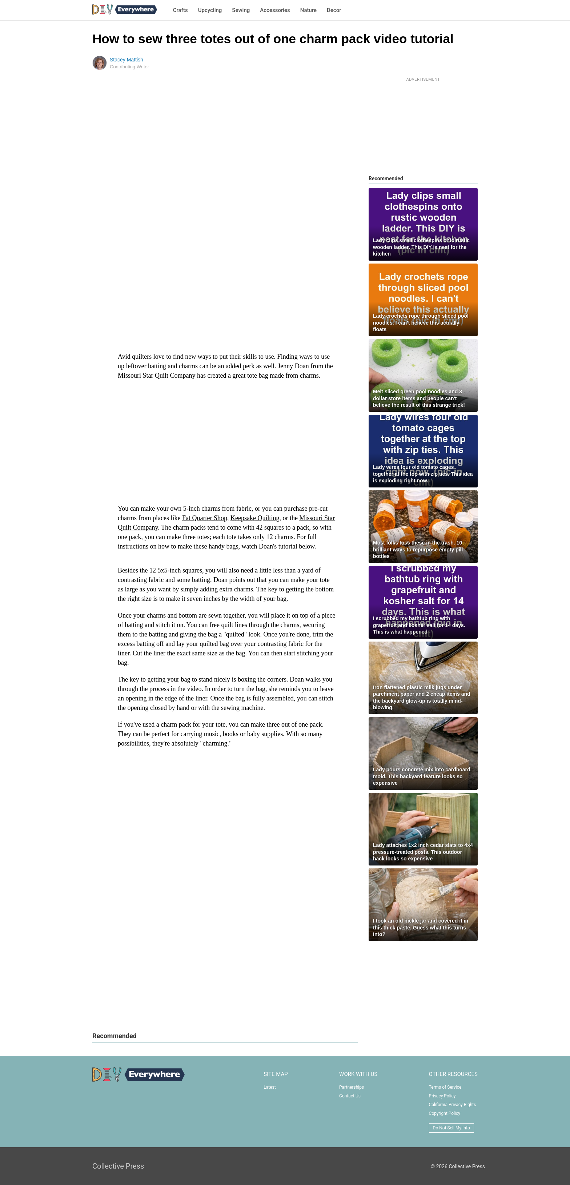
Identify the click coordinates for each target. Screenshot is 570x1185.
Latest (270, 1087)
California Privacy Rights (452, 1104)
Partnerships (351, 1087)
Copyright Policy (444, 1113)
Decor (334, 10)
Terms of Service (445, 1087)
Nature (308, 10)
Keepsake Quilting (254, 518)
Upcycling (210, 10)
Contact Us (350, 1095)
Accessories (275, 10)
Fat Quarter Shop (204, 518)
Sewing (241, 10)
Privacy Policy (442, 1095)
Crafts (180, 10)
